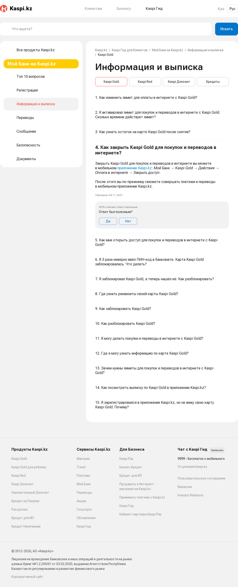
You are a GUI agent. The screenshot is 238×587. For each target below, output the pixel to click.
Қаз (221, 8)
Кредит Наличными (26, 526)
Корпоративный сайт (27, 577)
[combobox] (110, 29)
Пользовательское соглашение (201, 478)
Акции (81, 501)
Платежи (83, 475)
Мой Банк (84, 484)
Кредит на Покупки (25, 501)
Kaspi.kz (101, 50)
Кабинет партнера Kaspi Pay (140, 514)
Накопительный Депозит (30, 492)
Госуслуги (84, 509)
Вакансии (185, 487)
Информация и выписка (205, 50)
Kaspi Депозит (179, 81)
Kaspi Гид (84, 526)
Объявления (86, 518)
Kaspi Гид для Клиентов (130, 50)
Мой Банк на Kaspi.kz (167, 50)
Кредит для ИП (22, 518)
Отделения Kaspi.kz (192, 467)
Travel (81, 467)
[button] (162, 186)
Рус (232, 8)
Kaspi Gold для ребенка (28, 467)
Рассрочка (19, 509)
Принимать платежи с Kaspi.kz (142, 497)
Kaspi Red (145, 81)
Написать (217, 450)
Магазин (83, 458)
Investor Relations (190, 495)
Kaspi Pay (126, 458)
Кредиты (213, 81)
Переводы (84, 492)
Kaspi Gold (111, 81)
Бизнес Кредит (130, 467)
